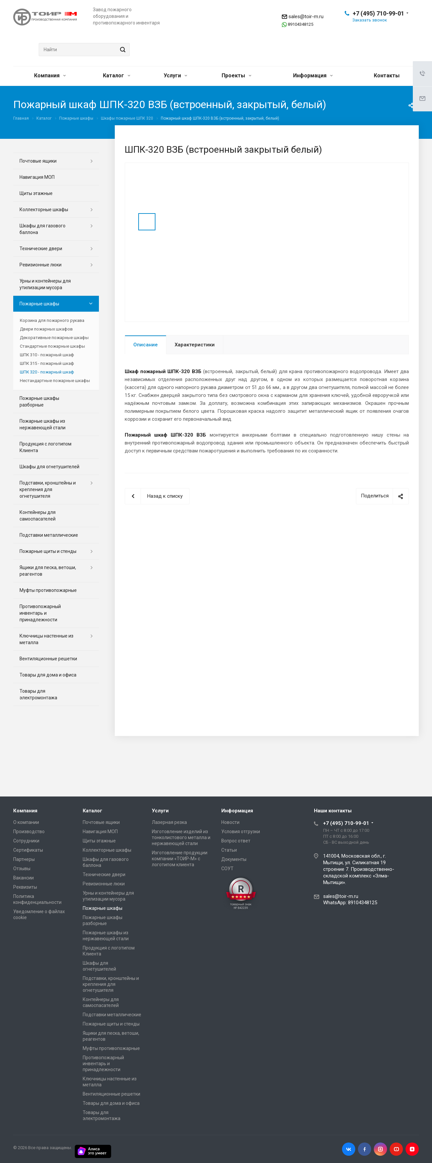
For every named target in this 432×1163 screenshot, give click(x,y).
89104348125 (300, 24)
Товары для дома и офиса (48, 675)
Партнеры (24, 859)
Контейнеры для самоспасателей (38, 516)
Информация (313, 75)
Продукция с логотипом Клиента (45, 447)
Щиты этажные (36, 193)
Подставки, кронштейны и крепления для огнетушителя (48, 489)
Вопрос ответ (235, 840)
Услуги (175, 75)
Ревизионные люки (41, 264)
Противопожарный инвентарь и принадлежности (40, 613)
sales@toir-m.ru (306, 16)
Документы (233, 859)
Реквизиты (25, 887)
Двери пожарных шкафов (46, 329)
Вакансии (23, 877)
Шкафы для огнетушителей (49, 466)
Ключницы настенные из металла (46, 639)
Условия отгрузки (240, 831)
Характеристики (195, 345)
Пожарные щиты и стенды (48, 551)
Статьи (229, 850)
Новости (230, 822)
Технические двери (41, 248)
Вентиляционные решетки (48, 658)
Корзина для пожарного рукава (52, 320)
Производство (29, 831)
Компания (50, 75)
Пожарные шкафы (39, 303)
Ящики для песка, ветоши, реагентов (48, 571)
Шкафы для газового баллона (42, 229)
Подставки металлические (49, 535)
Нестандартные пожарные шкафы (55, 380)
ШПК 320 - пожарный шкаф (47, 371)
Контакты (387, 75)
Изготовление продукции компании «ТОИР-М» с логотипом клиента (179, 858)
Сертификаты (28, 850)
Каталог (116, 75)
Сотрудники (26, 840)
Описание (145, 345)
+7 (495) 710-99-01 (378, 13)
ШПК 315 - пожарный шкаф (47, 363)
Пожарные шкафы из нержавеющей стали (42, 424)
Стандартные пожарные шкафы (52, 346)
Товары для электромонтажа (38, 694)
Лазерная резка (169, 822)
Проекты (236, 75)
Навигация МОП (37, 177)
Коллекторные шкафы (44, 209)
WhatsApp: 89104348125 (350, 903)
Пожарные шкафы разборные (39, 401)
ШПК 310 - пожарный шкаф (47, 354)
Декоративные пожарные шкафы (54, 337)
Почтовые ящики (38, 161)
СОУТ (227, 868)
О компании (26, 822)
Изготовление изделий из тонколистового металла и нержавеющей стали (181, 837)
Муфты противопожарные (48, 590)
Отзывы (21, 868)
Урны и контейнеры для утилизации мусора (45, 284)
